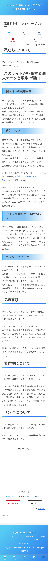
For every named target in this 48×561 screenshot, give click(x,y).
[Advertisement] (24, 468)
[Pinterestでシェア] (13, 40)
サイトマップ (13, 536)
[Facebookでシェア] (24, 33)
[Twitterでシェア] (9, 33)
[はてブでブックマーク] (39, 33)
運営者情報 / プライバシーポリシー (35, 538)
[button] (35, 40)
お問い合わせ (24, 543)
